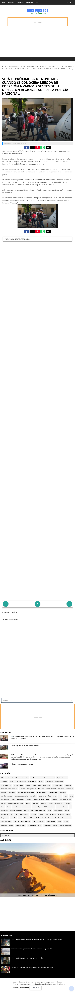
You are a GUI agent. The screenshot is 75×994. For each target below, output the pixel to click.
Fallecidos (33, 796)
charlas (28, 785)
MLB (45, 807)
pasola (49, 810)
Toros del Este (32, 825)
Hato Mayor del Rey (65, 800)
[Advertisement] (36, 682)
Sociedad (4, 825)
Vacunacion (47, 825)
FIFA (60, 796)
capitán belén (59, 781)
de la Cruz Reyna (57, 785)
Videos (55, 825)
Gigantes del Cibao (38, 800)
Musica (65, 807)
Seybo (59, 821)
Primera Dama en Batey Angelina (22, 764)
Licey (2, 807)
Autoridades (49, 781)
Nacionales (4, 810)
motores (51, 807)
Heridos (3, 803)
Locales (10, 59)
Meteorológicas (37, 807)
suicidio (11, 825)
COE (39, 785)
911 (2, 778)
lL (13, 807)
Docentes (61, 789)
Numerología (28, 59)
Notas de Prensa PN (16, 810)
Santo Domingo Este (38, 821)
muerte (59, 807)
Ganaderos (20, 800)
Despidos (41, 789)
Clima (34, 785)
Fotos (65, 796)
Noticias (26, 810)
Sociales (66, 821)
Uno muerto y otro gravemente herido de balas (27, 958)
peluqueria (4, 814)
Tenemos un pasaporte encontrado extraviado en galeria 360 (32, 949)
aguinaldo (4, 781)
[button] (26, 147)
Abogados (25, 778)
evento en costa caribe (21, 796)
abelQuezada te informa (13, 778)
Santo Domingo (25, 821)
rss (37, 2)
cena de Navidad (18, 785)
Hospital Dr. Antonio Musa (15, 803)
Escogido (62, 792)
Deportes (18, 59)
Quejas (68, 814)
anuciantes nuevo (20, 781)
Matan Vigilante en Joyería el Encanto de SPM (26, 746)
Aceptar (35, 988)
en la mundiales (41, 792)
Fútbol (13, 800)
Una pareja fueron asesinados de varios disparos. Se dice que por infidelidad (37, 940)
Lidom (8, 807)
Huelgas (28, 803)
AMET (11, 781)
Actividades (42, 778)
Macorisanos (26, 807)
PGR (11, 814)
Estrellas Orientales (7, 796)
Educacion (12, 792)
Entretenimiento (53, 792)
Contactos (20, 2)
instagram (29, 2)
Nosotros (11, 2)
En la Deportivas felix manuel (26, 792)
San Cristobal (52, 818)
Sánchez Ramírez (6, 821)
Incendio (43, 803)
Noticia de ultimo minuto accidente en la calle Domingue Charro (33, 967)
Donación (4, 792)
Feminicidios (42, 796)
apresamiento (32, 781)
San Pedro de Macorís (64, 818)
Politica (41, 814)
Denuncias (68, 785)
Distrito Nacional (51, 789)
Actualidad (51, 778)
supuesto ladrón (20, 825)
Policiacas (33, 814)
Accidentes (34, 778)
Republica (13, 818)
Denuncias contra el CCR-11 (9, 789)
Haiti (47, 800)
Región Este (4, 818)
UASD (39, 825)
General (28, 800)
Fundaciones (5, 800)
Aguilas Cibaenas (62, 778)
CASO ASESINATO (6, 785)
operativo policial (40, 810)
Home (3, 2)
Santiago (16, 821)
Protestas (53, 814)
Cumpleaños (46, 785)
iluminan (35, 803)
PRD (46, 814)
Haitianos (54, 800)
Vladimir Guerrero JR (65, 825)
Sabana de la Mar (35, 818)
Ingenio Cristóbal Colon (55, 803)
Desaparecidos (31, 789)
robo (20, 818)
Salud (44, 818)
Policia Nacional (23, 814)
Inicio (3, 59)
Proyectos (61, 814)
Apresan (41, 781)
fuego (71, 796)
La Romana (67, 803)
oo (32, 810)
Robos (26, 818)
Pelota (67, 810)
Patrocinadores (58, 810)
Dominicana (69, 789)
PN (16, 814)
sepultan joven (51, 821)
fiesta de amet (52, 796)
